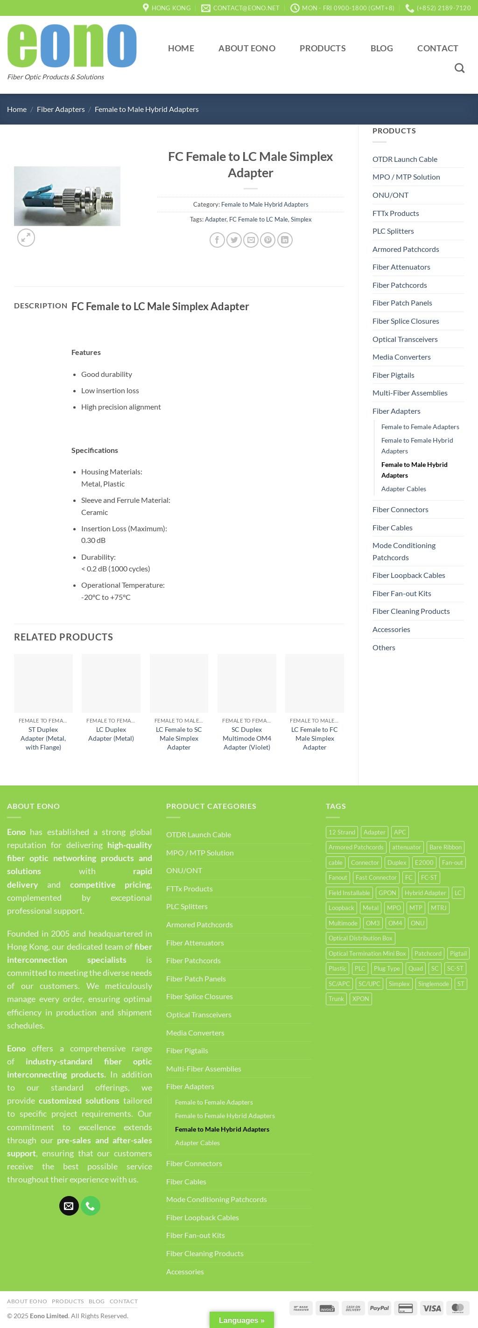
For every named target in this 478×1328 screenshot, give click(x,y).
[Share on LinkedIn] (285, 240)
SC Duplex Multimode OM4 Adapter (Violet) (247, 738)
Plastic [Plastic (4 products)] (337, 968)
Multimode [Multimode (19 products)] (343, 923)
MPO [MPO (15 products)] (394, 907)
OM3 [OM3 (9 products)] (373, 923)
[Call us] (90, 1206)
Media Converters (402, 356)
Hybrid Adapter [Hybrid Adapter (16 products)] (425, 893)
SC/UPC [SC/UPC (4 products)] (369, 983)
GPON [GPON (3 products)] (387, 893)
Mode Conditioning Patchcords (404, 551)
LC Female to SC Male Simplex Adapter (179, 738)
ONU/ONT (390, 194)
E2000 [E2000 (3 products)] (424, 862)
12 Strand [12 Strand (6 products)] (342, 832)
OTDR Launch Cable (405, 158)
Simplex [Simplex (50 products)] (399, 983)
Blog (382, 48)
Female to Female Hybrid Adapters (417, 445)
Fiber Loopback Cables (409, 574)
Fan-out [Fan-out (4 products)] (452, 862)
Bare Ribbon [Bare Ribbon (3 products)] (445, 847)
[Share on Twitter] (234, 240)
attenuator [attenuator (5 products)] (406, 847)
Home (181, 48)
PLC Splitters (393, 230)
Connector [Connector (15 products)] (365, 862)
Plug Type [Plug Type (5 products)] (387, 968)
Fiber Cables (393, 527)
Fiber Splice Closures (406, 320)
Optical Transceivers (405, 338)
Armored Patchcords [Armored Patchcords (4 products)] (356, 847)
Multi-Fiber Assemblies (410, 392)
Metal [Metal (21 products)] (371, 907)
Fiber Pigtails (394, 374)
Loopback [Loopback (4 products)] (341, 907)
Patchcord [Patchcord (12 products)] (428, 953)
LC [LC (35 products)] (458, 893)
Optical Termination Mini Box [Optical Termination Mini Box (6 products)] (367, 953)
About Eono (246, 48)
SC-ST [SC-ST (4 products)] (455, 968)
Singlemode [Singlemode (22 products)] (433, 983)
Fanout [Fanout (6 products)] (338, 877)
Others (384, 647)
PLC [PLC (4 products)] (360, 968)
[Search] (460, 68)
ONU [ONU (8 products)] (417, 923)
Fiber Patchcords (400, 284)
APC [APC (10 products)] (400, 832)
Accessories (391, 629)
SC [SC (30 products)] (435, 968)
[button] (26, 238)
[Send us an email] (69, 1206)
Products (323, 48)
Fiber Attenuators (401, 266)
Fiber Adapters (61, 108)
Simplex (301, 219)
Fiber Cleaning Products (411, 610)
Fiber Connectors (401, 509)
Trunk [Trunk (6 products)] (336, 998)
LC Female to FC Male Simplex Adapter (314, 738)
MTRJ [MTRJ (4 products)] (439, 907)
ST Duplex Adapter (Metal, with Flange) (43, 738)
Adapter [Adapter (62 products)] (375, 832)
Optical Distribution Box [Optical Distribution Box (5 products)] (361, 938)
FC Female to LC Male (258, 219)
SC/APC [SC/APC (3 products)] (339, 983)
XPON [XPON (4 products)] (360, 998)
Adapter (215, 219)
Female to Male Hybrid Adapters (147, 108)
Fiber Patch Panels (402, 302)
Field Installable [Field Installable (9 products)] (349, 893)
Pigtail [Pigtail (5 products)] (458, 953)
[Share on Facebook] (217, 240)
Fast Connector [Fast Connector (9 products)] (376, 877)
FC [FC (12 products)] (409, 877)
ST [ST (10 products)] (460, 983)
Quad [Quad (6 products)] (415, 968)
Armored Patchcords (406, 248)
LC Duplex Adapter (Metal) (111, 733)
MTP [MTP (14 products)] (415, 907)
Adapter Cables (403, 489)
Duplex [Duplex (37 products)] (397, 862)
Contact (437, 48)
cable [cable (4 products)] (336, 862)
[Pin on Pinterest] (267, 240)
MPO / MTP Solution (406, 176)
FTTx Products (396, 213)
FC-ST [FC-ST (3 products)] (429, 877)
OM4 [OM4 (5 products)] (395, 923)
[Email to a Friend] (251, 240)
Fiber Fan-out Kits (402, 593)
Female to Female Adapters (420, 427)
